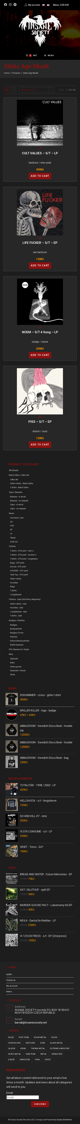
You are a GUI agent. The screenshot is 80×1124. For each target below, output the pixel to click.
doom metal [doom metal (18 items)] (40, 1038)
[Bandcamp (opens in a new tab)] (15, 4)
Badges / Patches (17, 621)
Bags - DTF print (17, 564)
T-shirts (13, 591)
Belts (12, 664)
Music (11, 514)
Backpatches (16, 630)
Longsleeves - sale (18, 613)
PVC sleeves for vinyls (19, 650)
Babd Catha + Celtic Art (19, 476)
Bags (12, 587)
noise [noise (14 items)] (11, 1038)
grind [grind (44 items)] (23, 1049)
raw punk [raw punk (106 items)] (30, 1055)
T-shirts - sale (16, 617)
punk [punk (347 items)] (37, 1061)
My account (12, 987)
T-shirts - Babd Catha (19, 488)
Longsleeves (15, 595)
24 (70, 91)
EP (40, 239)
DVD (12, 527)
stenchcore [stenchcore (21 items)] (14, 1044)
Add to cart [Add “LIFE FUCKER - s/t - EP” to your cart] (40, 266)
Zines (12, 675)
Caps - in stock (16, 505)
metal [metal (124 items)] (44, 1055)
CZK (62, 5)
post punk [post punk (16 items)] (24, 1038)
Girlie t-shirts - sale (18, 605)
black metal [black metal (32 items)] (56, 1044)
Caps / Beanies (15, 493)
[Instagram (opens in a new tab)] (10, 4)
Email (9, 1093)
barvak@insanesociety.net (31, 1023)
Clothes (12, 547)
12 (66, 91)
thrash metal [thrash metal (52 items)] (38, 1049)
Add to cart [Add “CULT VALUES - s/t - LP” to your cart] (40, 177)
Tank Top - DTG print (19, 576)
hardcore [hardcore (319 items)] (25, 1061)
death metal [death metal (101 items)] (14, 1055)
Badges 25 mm (16, 634)
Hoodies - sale (16, 609)
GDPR (9, 975)
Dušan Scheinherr (64, 1121)
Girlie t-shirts (15, 580)
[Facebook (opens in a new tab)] (6, 4)
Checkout (11, 981)
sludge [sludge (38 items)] (11, 1049)
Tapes (13, 539)
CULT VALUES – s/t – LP (40, 154)
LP (40, 149)
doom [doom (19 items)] (54, 1038)
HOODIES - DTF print (19, 572)
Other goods (15, 667)
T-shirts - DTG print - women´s (23, 556)
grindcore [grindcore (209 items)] (57, 1055)
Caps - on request (18, 509)
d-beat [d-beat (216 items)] (11, 1061)
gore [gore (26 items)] (42, 1044)
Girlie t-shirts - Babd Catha (21, 484)
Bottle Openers (16, 646)
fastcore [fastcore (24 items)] (30, 1044)
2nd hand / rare (16, 519)
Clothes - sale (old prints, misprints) (25, 600)
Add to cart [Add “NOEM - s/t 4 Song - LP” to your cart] (40, 356)
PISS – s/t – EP (40, 423)
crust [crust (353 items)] (48, 1061)
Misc (11, 655)
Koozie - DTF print (18, 568)
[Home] (6, 74)
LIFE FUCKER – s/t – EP (40, 244)
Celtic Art (14, 480)
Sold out (14, 543)
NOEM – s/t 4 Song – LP (40, 333)
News (9, 992)
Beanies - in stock (18, 498)
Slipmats (14, 660)
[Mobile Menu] (49, 56)
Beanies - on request (19, 502)
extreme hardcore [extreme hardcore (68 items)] (59, 1049)
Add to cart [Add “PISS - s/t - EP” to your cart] (40, 445)
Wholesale (13, 471)
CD (11, 523)
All (74, 91)
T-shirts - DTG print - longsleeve (24, 560)
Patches (13, 638)
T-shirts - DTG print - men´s (21, 552)
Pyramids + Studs (17, 671)
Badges (13, 626)
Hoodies (14, 583)
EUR (67, 5)
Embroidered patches (19, 642)
